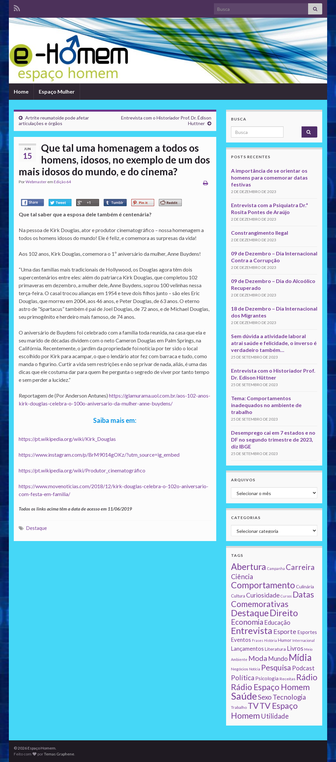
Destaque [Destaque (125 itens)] (250, 612)
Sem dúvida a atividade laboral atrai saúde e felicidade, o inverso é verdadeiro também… (274, 343)
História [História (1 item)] (270, 640)
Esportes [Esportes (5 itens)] (307, 632)
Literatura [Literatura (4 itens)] (275, 649)
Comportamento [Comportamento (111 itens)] (263, 585)
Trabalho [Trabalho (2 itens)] (239, 707)
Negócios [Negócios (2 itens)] (239, 668)
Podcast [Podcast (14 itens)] (303, 668)
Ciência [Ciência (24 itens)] (242, 576)
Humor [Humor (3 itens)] (284, 640)
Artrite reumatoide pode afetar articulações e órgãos (54, 120)
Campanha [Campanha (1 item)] (276, 568)
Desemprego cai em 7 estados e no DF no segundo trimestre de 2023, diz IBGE (273, 439)
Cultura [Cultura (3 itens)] (238, 596)
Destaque (36, 528)
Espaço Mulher (57, 91)
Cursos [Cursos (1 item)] (286, 596)
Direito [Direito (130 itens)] (284, 612)
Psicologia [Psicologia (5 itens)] (267, 678)
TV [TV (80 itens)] (253, 705)
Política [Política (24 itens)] (242, 678)
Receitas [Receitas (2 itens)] (287, 678)
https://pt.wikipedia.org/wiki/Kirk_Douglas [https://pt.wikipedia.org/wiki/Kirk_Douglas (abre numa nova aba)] (67, 439)
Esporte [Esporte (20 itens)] (284, 631)
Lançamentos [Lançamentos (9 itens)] (247, 648)
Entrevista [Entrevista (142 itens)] (251, 630)
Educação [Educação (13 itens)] (277, 622)
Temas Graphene (59, 753)
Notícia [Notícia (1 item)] (254, 669)
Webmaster (36, 181)
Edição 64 (62, 181)
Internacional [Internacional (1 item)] (303, 640)
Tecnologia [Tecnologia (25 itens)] (289, 697)
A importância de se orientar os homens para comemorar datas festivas (269, 177)
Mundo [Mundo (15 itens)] (278, 658)
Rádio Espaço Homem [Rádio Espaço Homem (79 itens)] (270, 687)
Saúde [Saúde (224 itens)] (244, 696)
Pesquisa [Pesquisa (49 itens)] (276, 667)
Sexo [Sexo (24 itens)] (265, 697)
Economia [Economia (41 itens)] (247, 622)
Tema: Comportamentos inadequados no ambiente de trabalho (266, 405)
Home (21, 91)
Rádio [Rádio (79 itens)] (306, 677)
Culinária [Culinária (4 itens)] (305, 586)
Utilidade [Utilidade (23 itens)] (275, 716)
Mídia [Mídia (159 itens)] (300, 657)
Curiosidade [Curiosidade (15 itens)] (263, 595)
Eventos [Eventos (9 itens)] (241, 639)
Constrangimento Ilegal (259, 232)
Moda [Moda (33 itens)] (257, 658)
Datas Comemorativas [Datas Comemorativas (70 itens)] (272, 599)
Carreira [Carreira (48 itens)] (300, 567)
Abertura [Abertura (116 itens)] (248, 566)
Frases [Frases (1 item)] (257, 640)
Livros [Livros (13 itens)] (295, 648)
